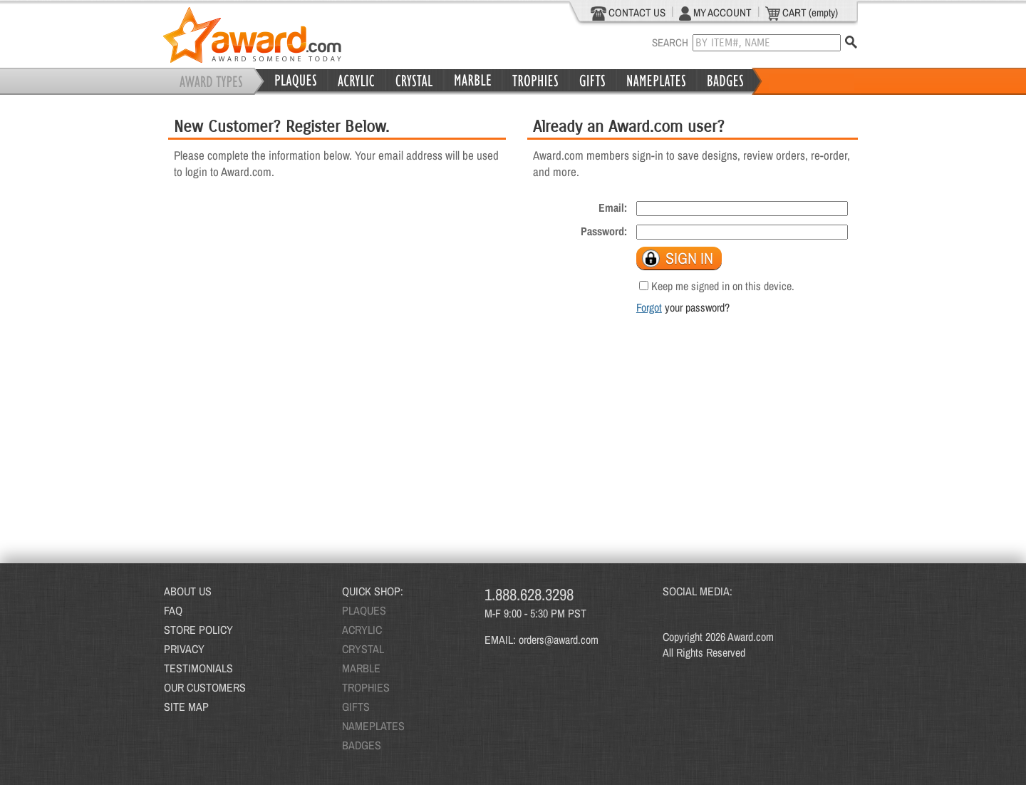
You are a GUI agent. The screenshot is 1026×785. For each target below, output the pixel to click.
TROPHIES (366, 687)
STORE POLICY (198, 629)
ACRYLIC (362, 629)
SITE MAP (186, 706)
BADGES (361, 745)
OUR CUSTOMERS (205, 687)
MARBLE (361, 668)
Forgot (649, 307)
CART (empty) (801, 13)
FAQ (173, 610)
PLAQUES (364, 610)
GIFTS (356, 706)
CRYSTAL (363, 649)
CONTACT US (628, 13)
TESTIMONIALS (198, 668)
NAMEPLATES (373, 726)
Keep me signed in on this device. (722, 286)
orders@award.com (558, 639)
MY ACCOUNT (715, 13)
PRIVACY (184, 649)
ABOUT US (188, 591)
